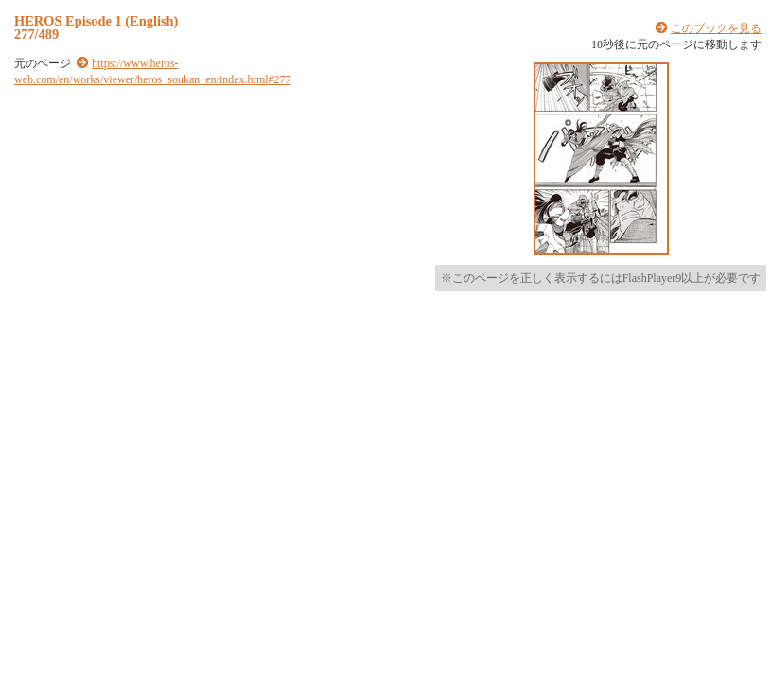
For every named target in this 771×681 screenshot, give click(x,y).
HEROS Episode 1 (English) (96, 20)
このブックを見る (716, 28)
